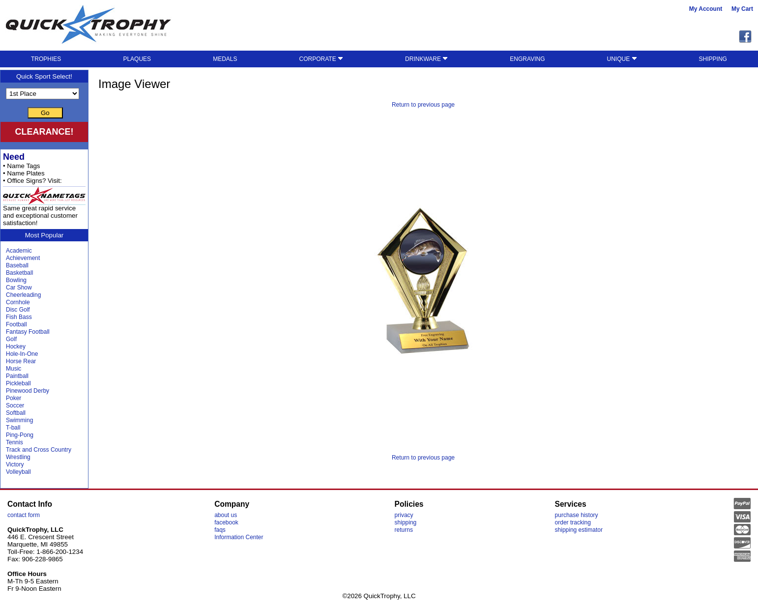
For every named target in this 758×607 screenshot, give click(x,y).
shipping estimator (579, 529)
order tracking (573, 522)
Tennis (14, 442)
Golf (11, 339)
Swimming (19, 420)
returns (404, 529)
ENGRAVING (527, 59)
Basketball (19, 272)
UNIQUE (622, 59)
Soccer (15, 405)
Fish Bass (19, 317)
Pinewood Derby (27, 390)
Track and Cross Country (38, 449)
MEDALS (225, 59)
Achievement (23, 258)
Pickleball (18, 383)
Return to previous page (423, 104)
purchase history (576, 515)
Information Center (238, 537)
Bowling (16, 280)
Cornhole (18, 302)
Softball (16, 412)
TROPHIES (46, 59)
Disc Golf (18, 309)
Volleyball (18, 471)
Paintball (17, 376)
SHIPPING (713, 59)
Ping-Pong (19, 435)
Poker (13, 398)
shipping (406, 522)
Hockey (16, 346)
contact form (23, 515)
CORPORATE (321, 59)
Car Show (19, 287)
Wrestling (18, 457)
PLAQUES (137, 59)
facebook (226, 522)
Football (16, 324)
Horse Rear (21, 361)
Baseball (17, 265)
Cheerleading (23, 294)
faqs (220, 529)
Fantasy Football (28, 331)
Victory (15, 464)
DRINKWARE (426, 59)
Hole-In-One (22, 353)
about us (225, 515)
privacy (404, 515)
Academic (19, 250)
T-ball (13, 427)
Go (45, 112)
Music (13, 368)
